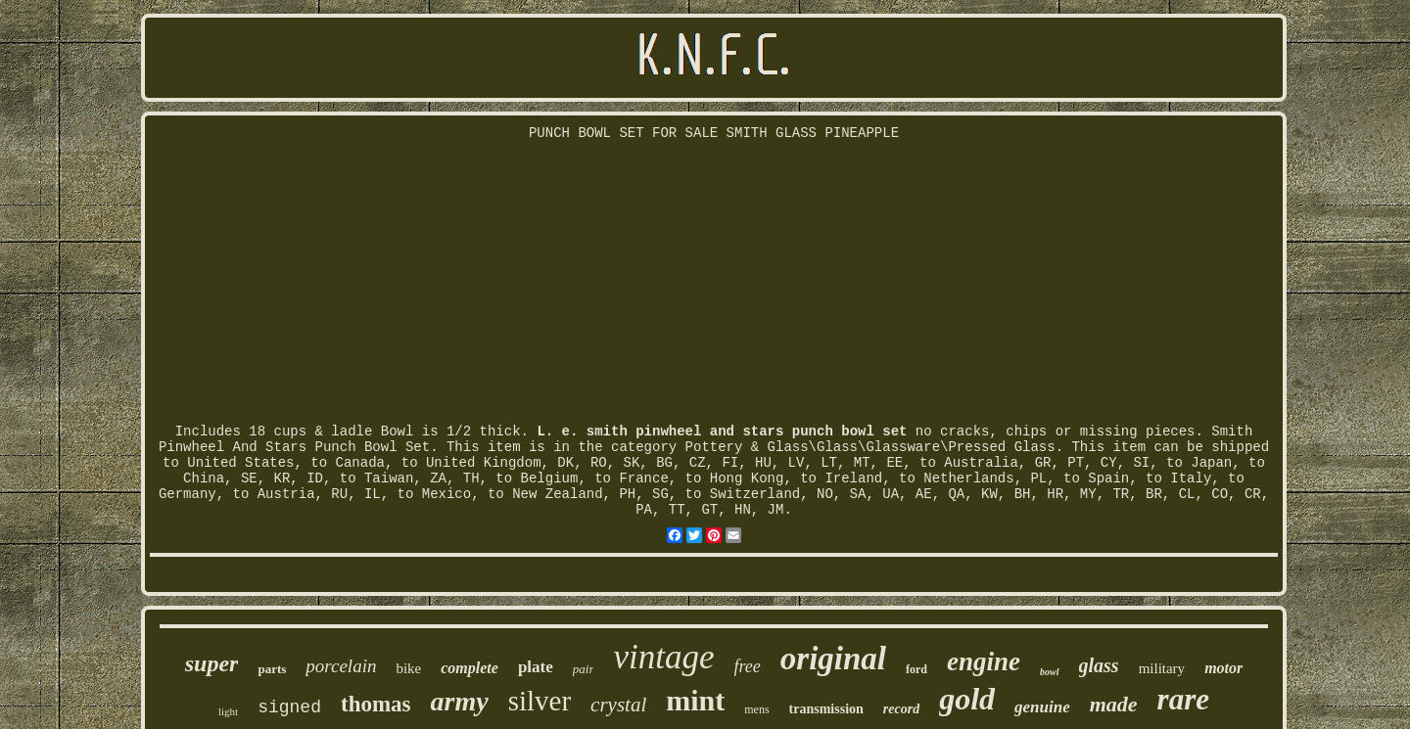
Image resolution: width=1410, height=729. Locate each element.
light (228, 711)
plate (535, 667)
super (212, 663)
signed (289, 707)
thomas (376, 704)
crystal (618, 704)
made (1114, 704)
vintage (663, 657)
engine (983, 661)
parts (272, 668)
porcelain (341, 666)
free (747, 666)
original (833, 658)
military (1162, 668)
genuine (1042, 707)
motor (1223, 668)
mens (756, 709)
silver (539, 700)
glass (1099, 665)
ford (916, 669)
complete (469, 668)
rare (1183, 699)
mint (695, 700)
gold (967, 698)
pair (583, 668)
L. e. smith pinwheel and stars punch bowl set (722, 431)
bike (408, 668)
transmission (826, 709)
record (901, 709)
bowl (1049, 671)
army (460, 701)
